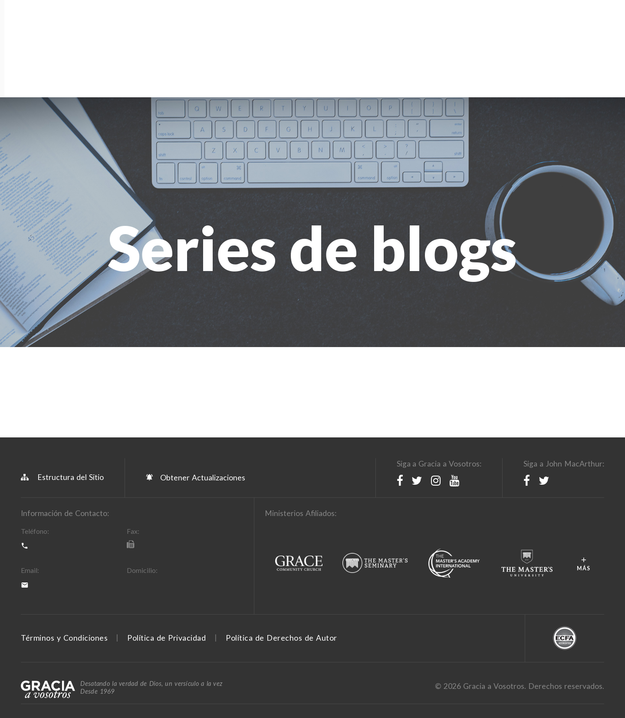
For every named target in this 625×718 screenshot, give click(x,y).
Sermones (406, 43)
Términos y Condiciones (64, 547)
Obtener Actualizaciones (195, 386)
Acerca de (45, 43)
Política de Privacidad (166, 547)
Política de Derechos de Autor (281, 547)
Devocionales (347, 43)
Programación (111, 43)
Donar (468, 43)
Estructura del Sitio (62, 386)
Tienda (217, 43)
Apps (265, 43)
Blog (297, 43)
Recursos (172, 43)
